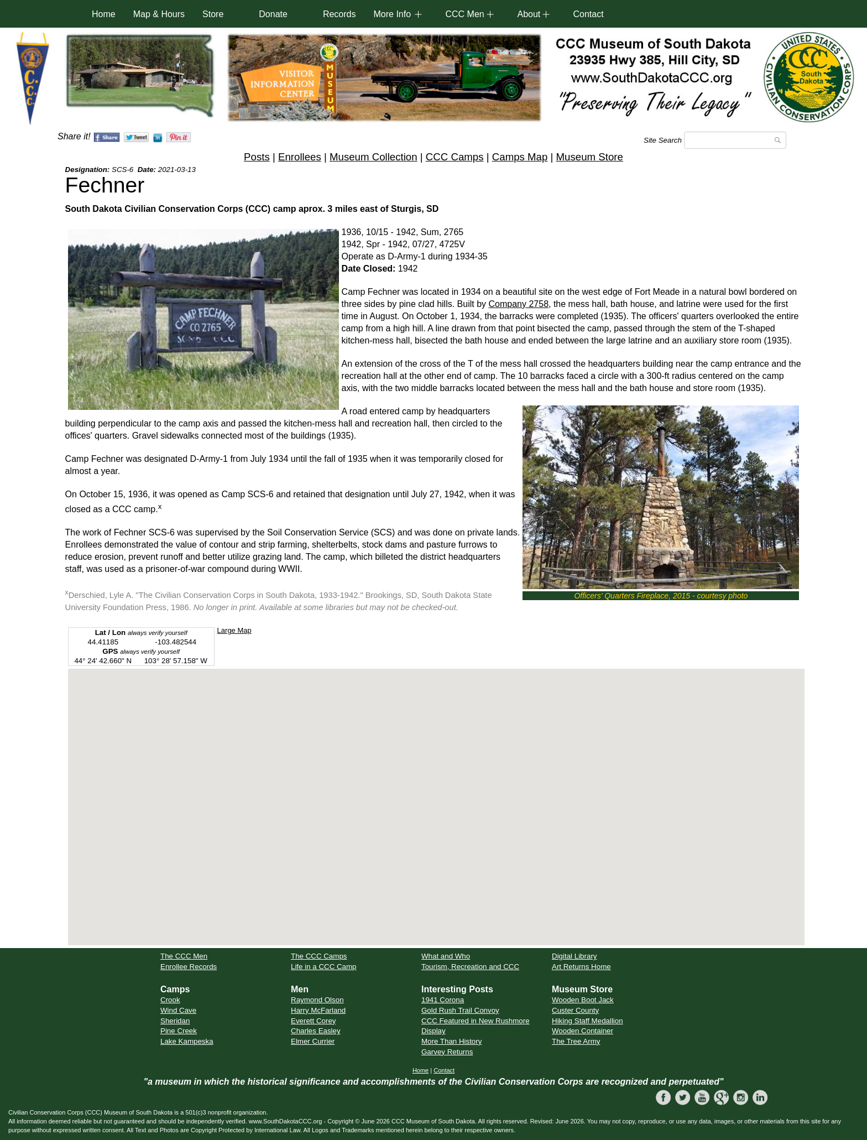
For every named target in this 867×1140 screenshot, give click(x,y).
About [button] (528, 14)
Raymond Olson (317, 1000)
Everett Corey (313, 1021)
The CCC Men (183, 956)
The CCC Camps (319, 956)
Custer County (575, 1010)
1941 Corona (442, 1000)
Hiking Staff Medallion (587, 1021)
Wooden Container (582, 1031)
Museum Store (589, 157)
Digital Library (574, 956)
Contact (588, 14)
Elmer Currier (313, 1041)
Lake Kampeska (186, 1041)
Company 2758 (519, 304)
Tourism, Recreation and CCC (470, 966)
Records (339, 14)
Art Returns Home (581, 966)
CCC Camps (455, 157)
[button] (436, 797)
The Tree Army (576, 1041)
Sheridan (175, 1021)
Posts (257, 157)
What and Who (445, 956)
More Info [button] (392, 14)
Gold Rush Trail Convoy (460, 1010)
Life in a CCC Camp (324, 966)
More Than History (451, 1041)
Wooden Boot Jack (583, 1000)
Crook (170, 1000)
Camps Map (520, 157)
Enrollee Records (188, 966)
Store (212, 14)
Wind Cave (178, 1010)
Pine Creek (178, 1031)
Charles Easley (316, 1031)
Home (104, 14)
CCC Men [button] (464, 14)
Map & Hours (159, 14)
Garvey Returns (447, 1052)
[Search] (735, 140)
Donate (273, 14)
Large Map (234, 630)
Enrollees (299, 157)
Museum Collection (373, 157)
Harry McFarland (318, 1010)
